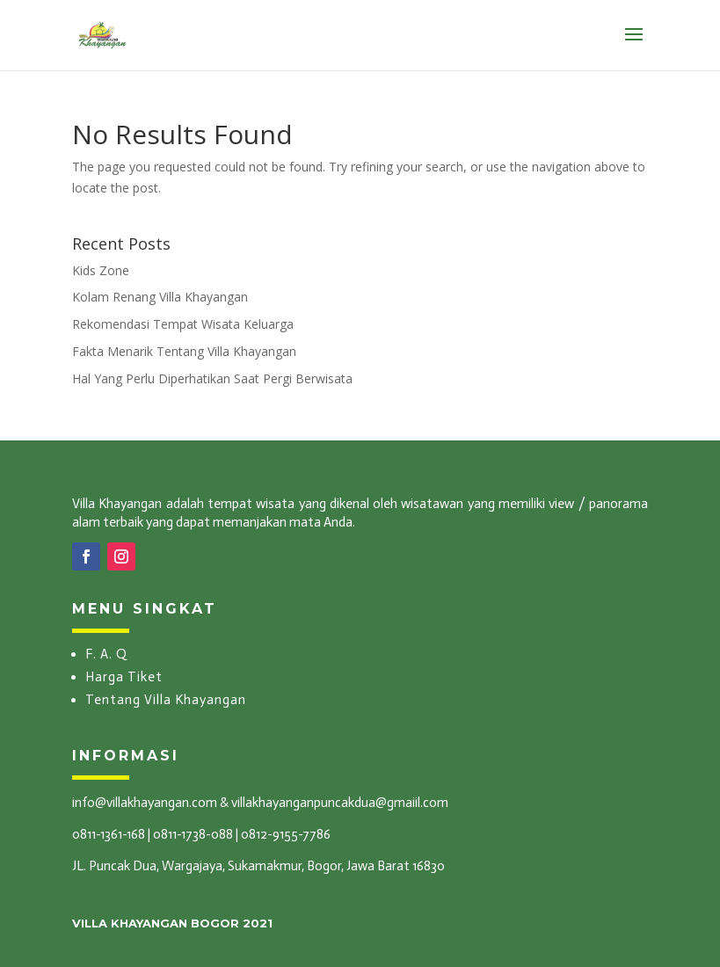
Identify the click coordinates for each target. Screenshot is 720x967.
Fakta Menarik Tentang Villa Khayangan (184, 351)
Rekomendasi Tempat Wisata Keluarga (183, 324)
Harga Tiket (124, 677)
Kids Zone (100, 270)
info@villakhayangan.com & (150, 803)
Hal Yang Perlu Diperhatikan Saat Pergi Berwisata (212, 378)
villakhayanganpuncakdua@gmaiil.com (339, 803)
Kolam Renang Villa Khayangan (160, 296)
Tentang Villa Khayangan (165, 700)
